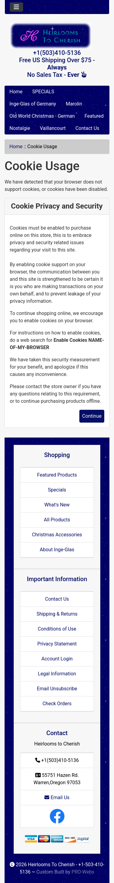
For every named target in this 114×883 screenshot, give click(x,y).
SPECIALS (43, 92)
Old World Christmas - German (42, 116)
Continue (92, 416)
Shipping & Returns (57, 614)
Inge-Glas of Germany (32, 104)
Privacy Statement (57, 644)
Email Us (56, 797)
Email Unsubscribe (57, 689)
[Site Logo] (57, 35)
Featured (94, 116)
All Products (57, 520)
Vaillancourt (53, 128)
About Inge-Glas (57, 549)
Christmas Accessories (57, 535)
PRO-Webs (82, 872)
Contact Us (87, 128)
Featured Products (57, 475)
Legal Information (57, 674)
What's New (57, 505)
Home (15, 92)
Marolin (74, 104)
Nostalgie (19, 128)
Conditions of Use (57, 629)
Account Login (57, 659)
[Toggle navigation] (16, 7)
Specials (57, 490)
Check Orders (57, 703)
